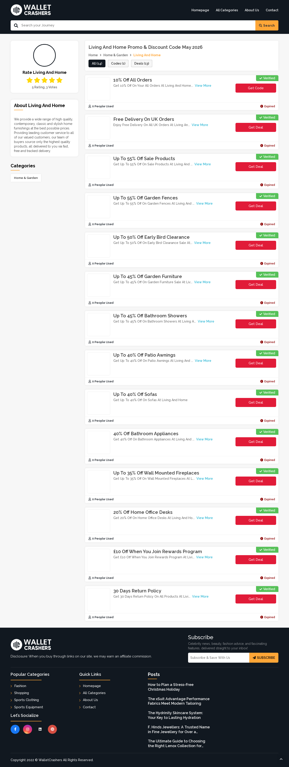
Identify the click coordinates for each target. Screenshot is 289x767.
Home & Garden (26, 178)
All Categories (227, 10)
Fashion (20, 686)
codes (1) (118, 63)
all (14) (97, 63)
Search (267, 25)
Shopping (21, 693)
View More (203, 85)
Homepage (200, 10)
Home (93, 55)
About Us (252, 10)
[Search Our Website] (136, 25)
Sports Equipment (28, 707)
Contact (272, 10)
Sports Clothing (26, 700)
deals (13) (141, 63)
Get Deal (256, 127)
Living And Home (147, 55)
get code (259, 89)
